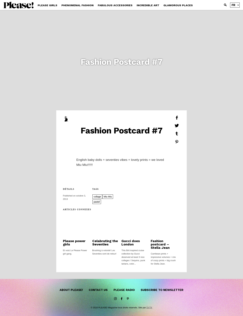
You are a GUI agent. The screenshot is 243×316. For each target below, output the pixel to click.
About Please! (71, 290)
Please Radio (124, 290)
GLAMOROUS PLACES (178, 5)
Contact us (98, 290)
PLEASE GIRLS (47, 5)
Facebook (121, 298)
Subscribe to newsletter (162, 290)
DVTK (149, 307)
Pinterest (127, 298)
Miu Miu (108, 196)
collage (97, 196)
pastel (97, 201)
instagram (115, 298)
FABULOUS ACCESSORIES (115, 5)
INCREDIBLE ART (148, 5)
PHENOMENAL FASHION (77, 5)
